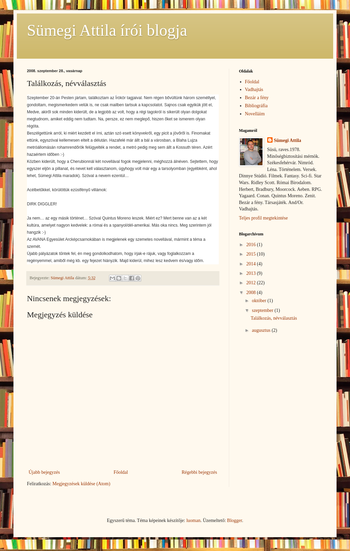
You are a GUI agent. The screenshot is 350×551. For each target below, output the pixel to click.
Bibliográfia (256, 105)
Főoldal (120, 472)
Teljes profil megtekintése (263, 218)
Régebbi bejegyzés (199, 472)
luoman (193, 520)
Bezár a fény (257, 97)
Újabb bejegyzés (44, 472)
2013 (251, 273)
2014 (251, 263)
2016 (251, 244)
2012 (251, 282)
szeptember (263, 310)
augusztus (262, 330)
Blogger (234, 520)
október (259, 300)
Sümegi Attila (287, 140)
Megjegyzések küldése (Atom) (81, 483)
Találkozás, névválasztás (274, 318)
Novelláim (255, 113)
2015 (251, 254)
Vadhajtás (254, 89)
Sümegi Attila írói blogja (107, 30)
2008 (251, 292)
